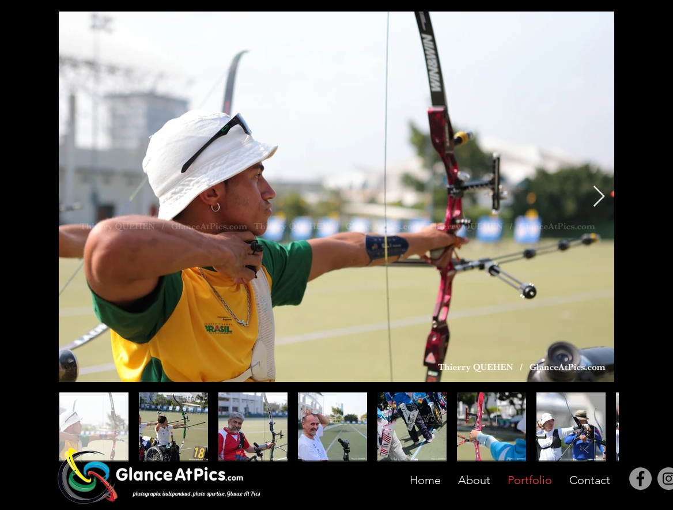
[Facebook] (640, 478)
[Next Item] (599, 197)
